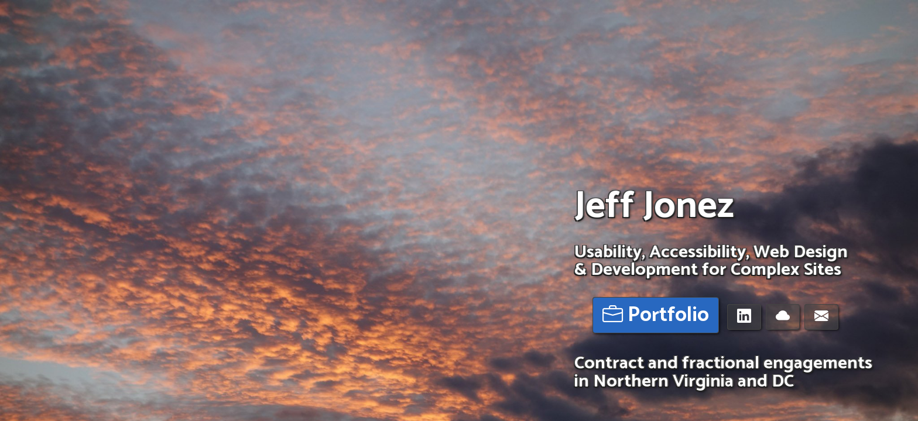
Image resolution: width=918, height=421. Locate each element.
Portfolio (655, 315)
